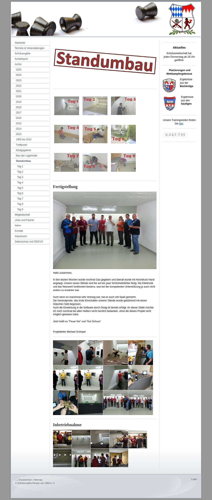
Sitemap (38, 480)
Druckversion (23, 480)
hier (181, 123)
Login (194, 479)
